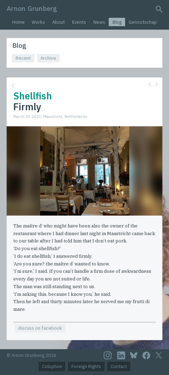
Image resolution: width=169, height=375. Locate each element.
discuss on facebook (40, 328)
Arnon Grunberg (32, 8)
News (99, 22)
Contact (118, 366)
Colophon (52, 366)
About (58, 22)
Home (18, 22)
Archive (48, 58)
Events (79, 22)
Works (38, 22)
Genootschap (143, 22)
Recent (23, 58)
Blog (117, 22)
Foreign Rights (86, 366)
